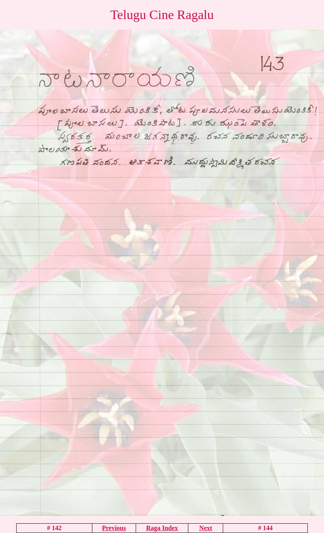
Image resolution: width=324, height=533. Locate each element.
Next (205, 527)
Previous (114, 527)
